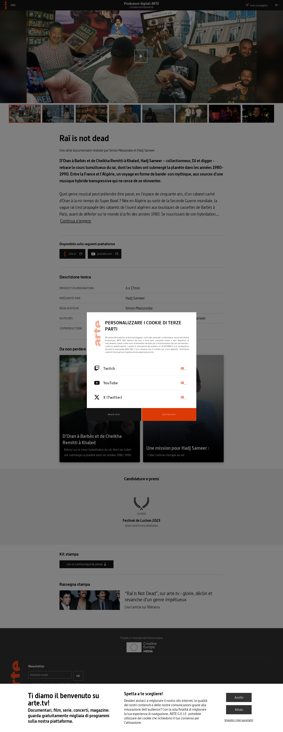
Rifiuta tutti (114, 414)
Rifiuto (239, 710)
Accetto (239, 697)
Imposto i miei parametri (239, 720)
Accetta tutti (169, 414)
